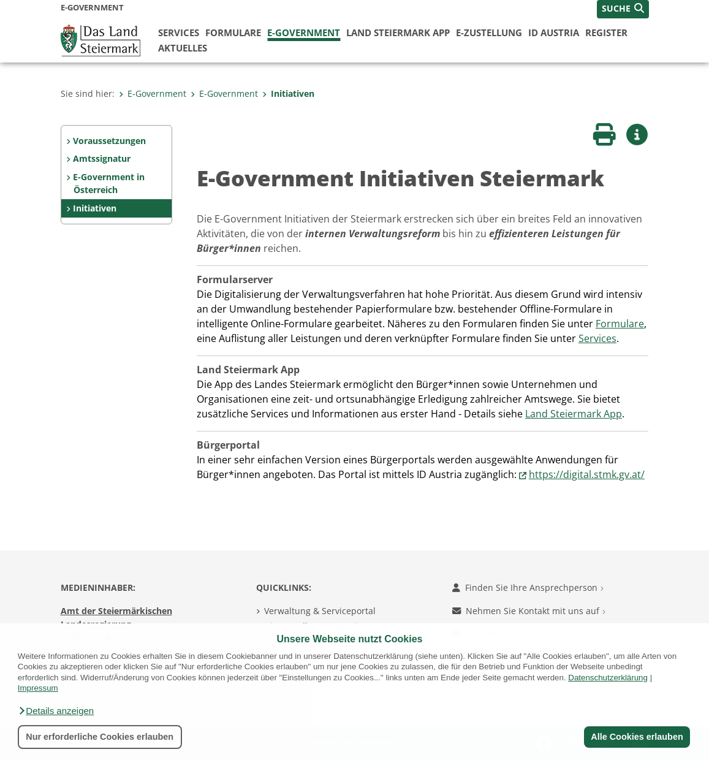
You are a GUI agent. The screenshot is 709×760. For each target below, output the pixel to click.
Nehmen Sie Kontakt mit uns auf (528, 611)
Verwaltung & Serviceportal (320, 611)
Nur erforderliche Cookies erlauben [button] (99, 737)
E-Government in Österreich (109, 183)
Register (606, 32)
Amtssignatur (102, 158)
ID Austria (553, 32)
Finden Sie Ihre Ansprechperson (528, 587)
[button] (56, 711)
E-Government (303, 32)
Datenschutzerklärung (608, 677)
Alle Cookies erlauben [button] (637, 737)
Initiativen (288, 93)
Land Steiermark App (398, 32)
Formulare (233, 32)
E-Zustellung (489, 32)
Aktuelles (182, 48)
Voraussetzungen (109, 140)
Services (178, 32)
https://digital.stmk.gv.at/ (587, 474)
